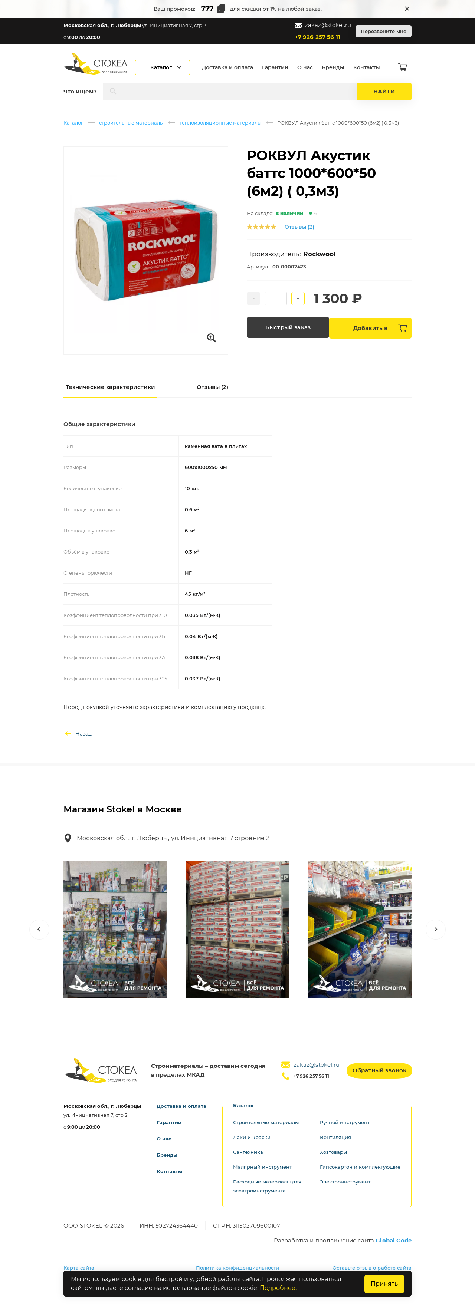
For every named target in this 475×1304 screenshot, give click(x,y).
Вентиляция (337, 1137)
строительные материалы (131, 123)
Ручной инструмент (348, 1122)
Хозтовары (335, 1152)
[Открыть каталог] (167, 67)
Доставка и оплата (232, 67)
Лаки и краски (253, 1137)
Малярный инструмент (265, 1166)
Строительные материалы (269, 1122)
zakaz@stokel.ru (323, 25)
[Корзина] (407, 67)
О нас (309, 67)
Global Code (394, 1240)
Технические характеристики (110, 386)
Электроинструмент (348, 1190)
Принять (383, 1283)
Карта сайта (78, 1268)
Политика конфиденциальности (237, 1268)
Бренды (337, 67)
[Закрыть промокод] (407, 8)
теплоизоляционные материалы (220, 123)
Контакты (371, 67)
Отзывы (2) (299, 227)
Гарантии (279, 67)
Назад (77, 733)
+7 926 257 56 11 (317, 36)
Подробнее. (278, 1288)
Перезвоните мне (383, 31)
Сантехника (249, 1152)
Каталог (73, 123)
